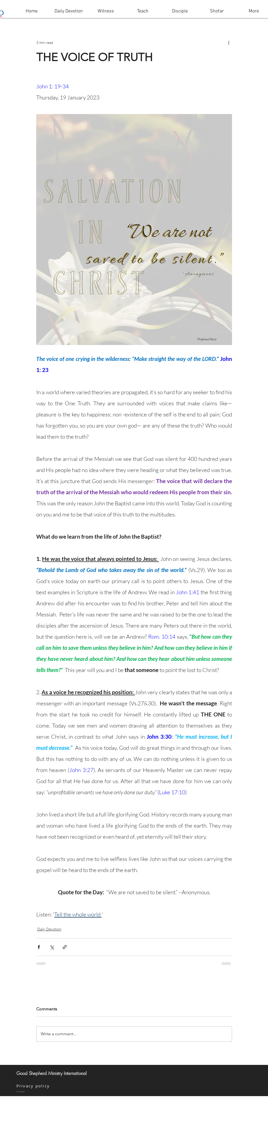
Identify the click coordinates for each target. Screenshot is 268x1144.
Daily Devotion (49, 929)
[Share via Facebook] (38, 947)
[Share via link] (64, 947)
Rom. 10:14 (161, 636)
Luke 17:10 (172, 792)
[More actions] (229, 42)
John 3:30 (159, 736)
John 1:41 (187, 592)
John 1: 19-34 (52, 86)
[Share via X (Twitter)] (51, 947)
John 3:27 (81, 769)
